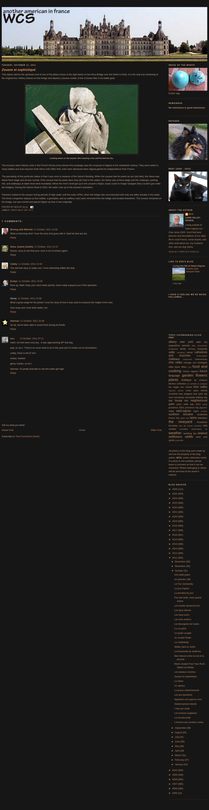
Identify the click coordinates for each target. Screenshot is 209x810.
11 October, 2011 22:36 (32, 321)
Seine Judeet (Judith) (21, 246)
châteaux (174, 359)
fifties (184, 367)
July (177, 737)
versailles (183, 429)
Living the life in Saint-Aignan (188, 266)
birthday (191, 349)
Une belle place (182, 574)
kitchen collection (177, 383)
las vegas (174, 387)
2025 (175, 493)
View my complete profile (184, 252)
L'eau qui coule (182, 708)
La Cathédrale (181, 642)
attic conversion (199, 345)
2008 (175, 779)
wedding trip (189, 433)
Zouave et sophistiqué (185, 676)
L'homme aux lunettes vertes (188, 722)
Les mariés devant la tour (187, 605)
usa (205, 425)
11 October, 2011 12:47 (46, 246)
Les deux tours (181, 614)
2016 (175, 534)
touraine (197, 426)
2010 (175, 770)
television (202, 418)
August (179, 732)
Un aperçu (179, 685)
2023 (175, 503)
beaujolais (173, 349)
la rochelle (192, 383)
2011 (175, 557)
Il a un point (180, 628)
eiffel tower (174, 367)
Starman (14, 321)
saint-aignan (183, 410)
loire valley (200, 386)
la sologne (202, 383)
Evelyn (14, 281)
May (177, 746)
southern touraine (181, 414)
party (205, 404)
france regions (190, 371)
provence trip (191, 407)
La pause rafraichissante (186, 690)
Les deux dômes (182, 610)
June (178, 741)
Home (82, 430)
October (179, 570)
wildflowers (175, 436)
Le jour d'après (181, 588)
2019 (175, 521)
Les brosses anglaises (185, 713)
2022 (175, 507)
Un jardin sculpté (182, 633)
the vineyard (180, 422)
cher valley (175, 362)
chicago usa (190, 362)
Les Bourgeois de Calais (186, 624)
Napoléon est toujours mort (188, 699)
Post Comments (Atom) (28, 436)
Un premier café (182, 579)
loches (189, 387)
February (180, 759)
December (180, 561)
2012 (175, 553)
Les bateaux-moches (184, 672)
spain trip (184, 418)
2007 (175, 784)
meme (180, 390)
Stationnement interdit (185, 704)
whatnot (202, 433)
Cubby (13, 264)
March (178, 755)
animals (186, 345)
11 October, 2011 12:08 (45, 229)
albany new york (181, 341)
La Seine (178, 681)
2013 (175, 548)
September (181, 728)
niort (171, 397)
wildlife (189, 436)
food (189, 367)
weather (175, 433)
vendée (172, 429)
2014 (175, 544)
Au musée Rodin (182, 637)
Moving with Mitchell (21, 229)
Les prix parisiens (183, 694)
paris (172, 404)
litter (182, 387)
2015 (175, 539)
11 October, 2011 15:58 (30, 298)
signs (196, 411)
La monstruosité (182, 717)
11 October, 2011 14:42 (30, 264)
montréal (173, 394)
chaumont (187, 359)
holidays (186, 379)
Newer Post (8, 430)
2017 (175, 530)
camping (181, 352)
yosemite (179, 440)
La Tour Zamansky (183, 584)
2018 (175, 525)
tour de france (186, 426)
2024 (175, 498)
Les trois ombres (182, 619)
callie (172, 352)
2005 (175, 793)
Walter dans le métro (184, 646)
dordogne (202, 362)
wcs (12, 338)
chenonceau (201, 359)
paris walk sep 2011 (22, 210)
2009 (175, 774)
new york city (200, 394)
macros (172, 390)
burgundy (202, 349)
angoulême (174, 345)
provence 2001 (176, 407)
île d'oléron (200, 380)
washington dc (199, 429)
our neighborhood (195, 400)
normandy (179, 397)
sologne (204, 411)
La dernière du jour (183, 593)
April (177, 750)
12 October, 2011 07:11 (32, 338)
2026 (175, 489)
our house (175, 400)
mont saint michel (196, 390)
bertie (183, 349)
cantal (190, 352)
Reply (13, 237)
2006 (175, 788)
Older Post (156, 430)
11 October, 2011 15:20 (31, 281)
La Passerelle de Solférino (187, 651)
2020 (175, 516)
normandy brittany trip (196, 397)
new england (185, 394)
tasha (193, 417)
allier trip (201, 342)
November (180, 566)
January (179, 764)
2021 (175, 512)
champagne (202, 356)
